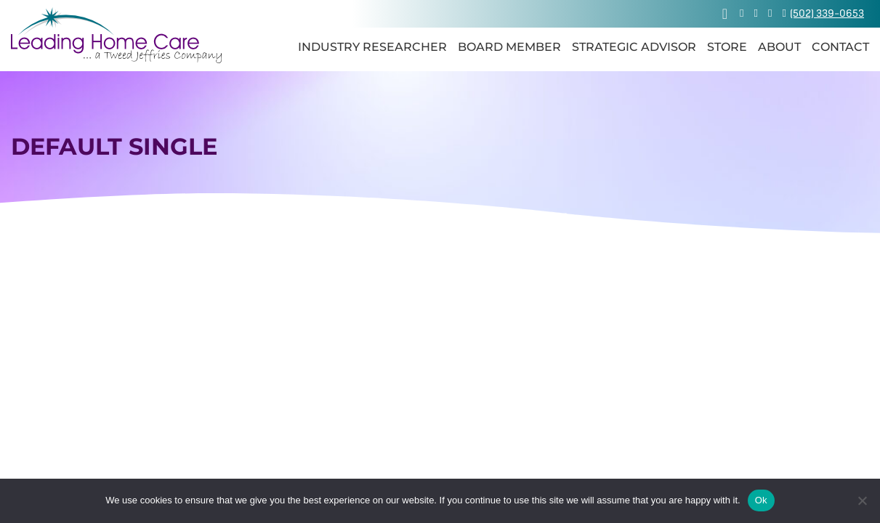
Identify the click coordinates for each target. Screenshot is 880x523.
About (779, 47)
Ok (761, 500)
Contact (840, 47)
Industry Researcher (372, 47)
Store (727, 47)
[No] (862, 500)
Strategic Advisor (634, 47)
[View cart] (724, 14)
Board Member (509, 47)
